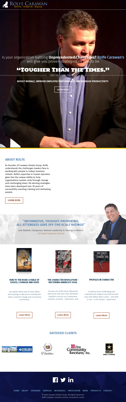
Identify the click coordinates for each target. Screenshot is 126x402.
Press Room (74, 390)
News (85, 390)
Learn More (63, 89)
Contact (107, 390)
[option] (63, 227)
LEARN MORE (14, 200)
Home (16, 390)
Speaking (35, 390)
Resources (59, 390)
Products (96, 390)
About (25, 390)
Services (47, 390)
